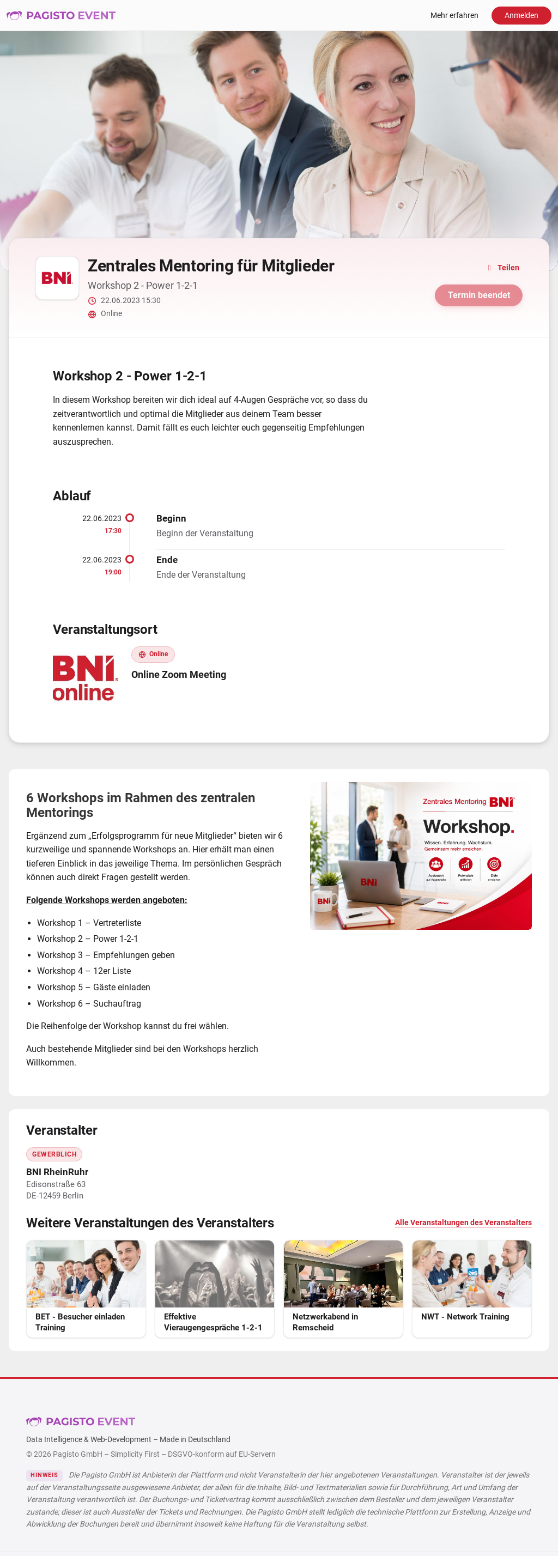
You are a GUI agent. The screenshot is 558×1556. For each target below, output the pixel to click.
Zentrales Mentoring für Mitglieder (211, 265)
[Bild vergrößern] (421, 856)
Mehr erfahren (454, 15)
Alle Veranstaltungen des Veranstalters (463, 1222)
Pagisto (80, 1421)
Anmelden (521, 15)
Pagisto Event (61, 15)
